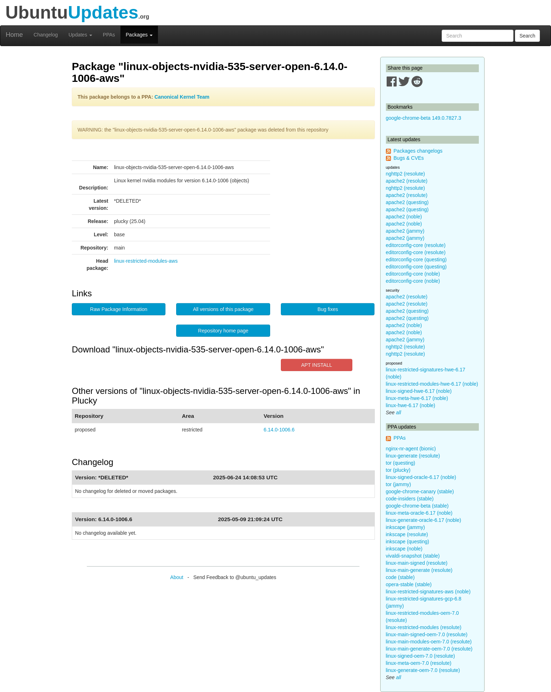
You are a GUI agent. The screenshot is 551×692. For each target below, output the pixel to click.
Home (14, 34)
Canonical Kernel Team (181, 97)
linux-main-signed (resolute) (417, 563)
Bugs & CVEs (408, 158)
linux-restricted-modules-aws (146, 261)
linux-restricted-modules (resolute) (424, 627)
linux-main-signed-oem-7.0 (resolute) (427, 634)
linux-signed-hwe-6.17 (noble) (419, 391)
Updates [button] (80, 35)
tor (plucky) (398, 470)
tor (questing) (400, 463)
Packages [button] (139, 35)
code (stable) (400, 577)
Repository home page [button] (223, 330)
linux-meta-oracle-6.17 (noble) (419, 513)
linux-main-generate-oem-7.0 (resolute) (429, 649)
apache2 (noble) (404, 216)
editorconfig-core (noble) (413, 274)
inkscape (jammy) (405, 527)
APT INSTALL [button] (316, 365)
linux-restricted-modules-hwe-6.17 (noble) (432, 384)
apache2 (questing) (407, 202)
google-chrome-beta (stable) (417, 506)
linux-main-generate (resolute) (419, 570)
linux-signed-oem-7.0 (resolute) (420, 656)
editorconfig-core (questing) (416, 259)
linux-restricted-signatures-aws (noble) (428, 591)
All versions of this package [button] (223, 309)
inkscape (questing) (407, 541)
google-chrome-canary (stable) (420, 491)
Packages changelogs (417, 151)
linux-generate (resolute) (413, 456)
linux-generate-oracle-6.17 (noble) (423, 520)
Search (527, 36)
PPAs (109, 35)
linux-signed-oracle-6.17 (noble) (421, 477)
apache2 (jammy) (405, 231)
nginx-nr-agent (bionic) (411, 448)
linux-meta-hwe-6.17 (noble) (417, 398)
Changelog (46, 35)
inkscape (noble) (404, 549)
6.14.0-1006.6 (279, 429)
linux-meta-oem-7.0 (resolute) (419, 663)
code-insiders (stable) (410, 498)
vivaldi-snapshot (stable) (413, 556)
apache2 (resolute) (407, 181)
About (176, 577)
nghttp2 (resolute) (405, 174)
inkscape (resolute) (407, 534)
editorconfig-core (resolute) (416, 245)
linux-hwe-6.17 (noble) (411, 405)
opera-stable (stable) (409, 584)
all (398, 412)
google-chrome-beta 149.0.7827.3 (423, 118)
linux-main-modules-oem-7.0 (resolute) (429, 641)
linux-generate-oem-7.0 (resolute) (423, 670)
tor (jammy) (398, 484)
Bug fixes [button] (327, 309)
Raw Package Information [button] (118, 309)
